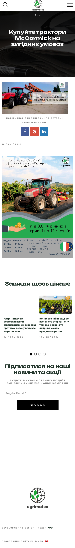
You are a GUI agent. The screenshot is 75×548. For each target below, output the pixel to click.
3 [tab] (39, 354)
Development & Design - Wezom (27, 528)
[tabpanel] (20, 317)
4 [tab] (44, 354)
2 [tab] (35, 354)
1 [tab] (31, 354)
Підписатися (37, 405)
